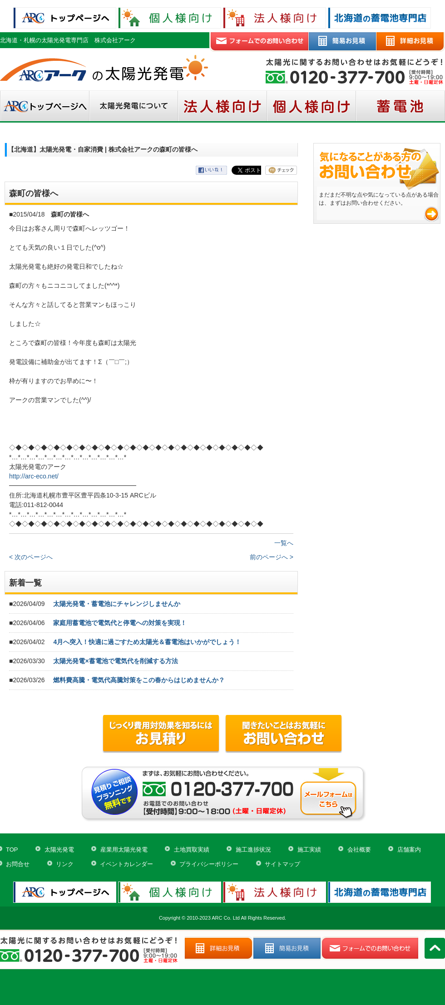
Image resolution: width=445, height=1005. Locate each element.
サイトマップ (282, 864)
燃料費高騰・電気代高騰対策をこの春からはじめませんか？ (139, 680)
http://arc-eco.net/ (34, 476)
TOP (12, 849)
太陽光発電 (59, 849)
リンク (65, 864)
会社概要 (359, 849)
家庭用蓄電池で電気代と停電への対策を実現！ (120, 622)
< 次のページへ (31, 557)
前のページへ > (271, 557)
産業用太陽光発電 (124, 849)
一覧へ (283, 543)
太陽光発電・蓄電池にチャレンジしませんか (116, 603)
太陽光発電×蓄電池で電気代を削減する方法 (115, 661)
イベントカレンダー (126, 864)
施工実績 (309, 849)
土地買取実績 (191, 849)
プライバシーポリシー (208, 864)
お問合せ (18, 864)
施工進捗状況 (253, 849)
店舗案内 (409, 849)
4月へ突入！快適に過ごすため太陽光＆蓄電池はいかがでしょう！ (147, 641)
